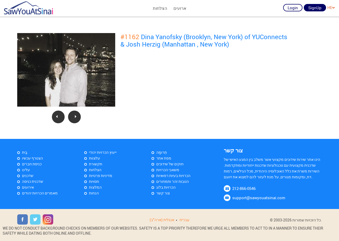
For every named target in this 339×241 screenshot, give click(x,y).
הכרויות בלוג (166, 187)
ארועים (179, 8)
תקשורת (95, 163)
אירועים (28, 187)
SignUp (315, 7)
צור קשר (163, 192)
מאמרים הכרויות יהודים (40, 192)
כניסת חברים (32, 163)
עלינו (26, 169)
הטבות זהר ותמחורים (172, 181)
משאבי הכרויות (167, 169)
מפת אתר (163, 158)
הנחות (94, 192)
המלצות (95, 187)
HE (331, 7)
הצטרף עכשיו (32, 158)
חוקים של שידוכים (170, 163)
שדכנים (27, 175)
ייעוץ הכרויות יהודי (103, 152)
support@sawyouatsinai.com (258, 197)
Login (293, 7)
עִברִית (184, 219)
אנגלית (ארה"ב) (162, 219)
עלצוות (94, 158)
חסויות (94, 181)
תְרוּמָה (161, 152)
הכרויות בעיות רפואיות (173, 175)
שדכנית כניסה (32, 181)
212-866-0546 (244, 188)
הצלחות (160, 8)
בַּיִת (24, 152)
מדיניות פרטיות (100, 175)
